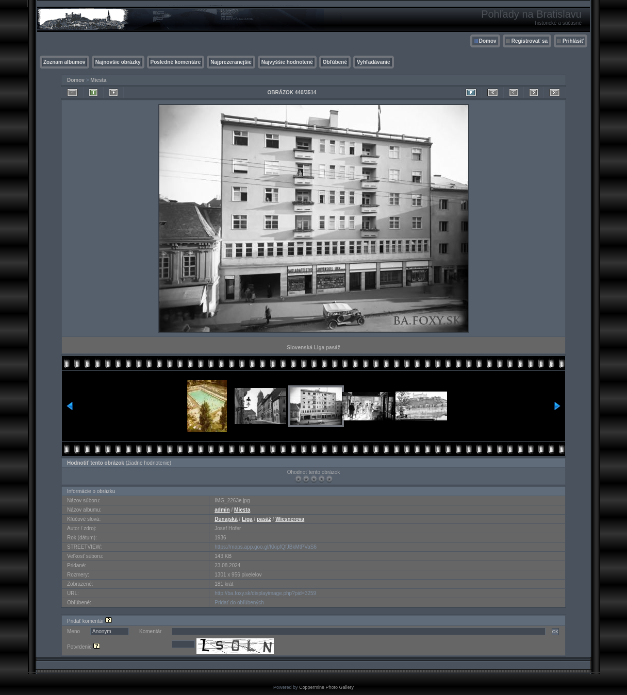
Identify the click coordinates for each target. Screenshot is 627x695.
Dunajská (225, 519)
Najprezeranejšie (231, 62)
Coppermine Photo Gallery (326, 687)
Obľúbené (335, 62)
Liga (247, 519)
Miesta (98, 80)
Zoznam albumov (64, 62)
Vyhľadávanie (373, 62)
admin (221, 510)
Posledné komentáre (176, 62)
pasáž (264, 519)
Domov (488, 41)
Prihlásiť (573, 41)
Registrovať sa (530, 41)
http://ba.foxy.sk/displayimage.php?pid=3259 (265, 593)
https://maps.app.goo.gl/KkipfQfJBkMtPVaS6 (265, 547)
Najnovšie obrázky (118, 62)
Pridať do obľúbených (239, 602)
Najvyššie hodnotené (287, 62)
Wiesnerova (289, 519)
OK (555, 631)
